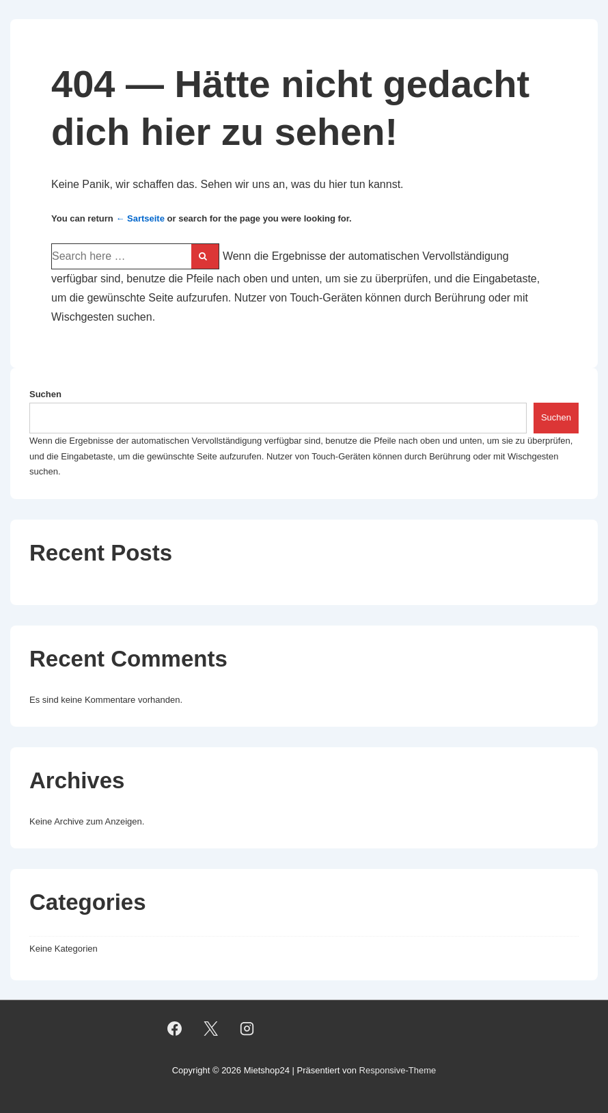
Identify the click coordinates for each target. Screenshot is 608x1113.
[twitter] (210, 1028)
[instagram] (247, 1028)
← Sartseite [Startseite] (140, 218)
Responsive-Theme (398, 1070)
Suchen (45, 394)
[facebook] (175, 1028)
